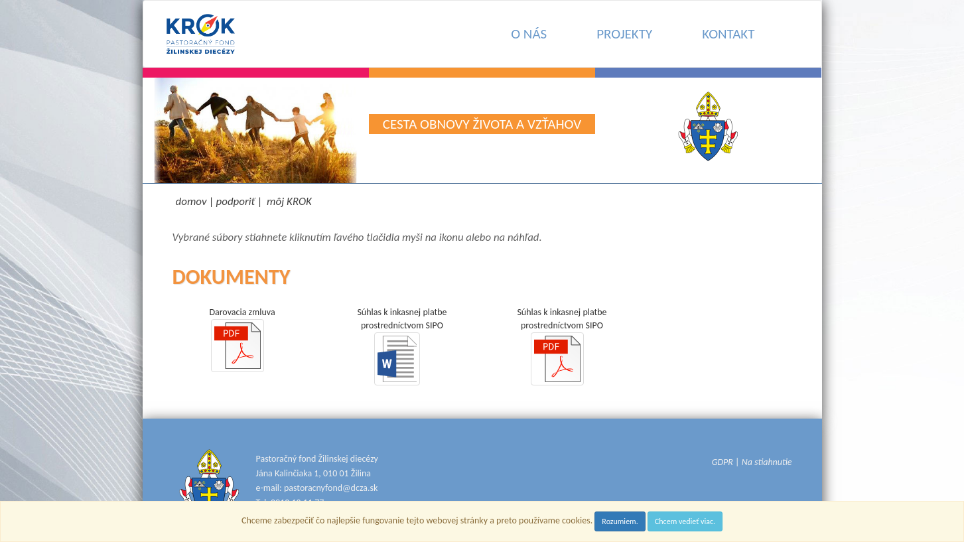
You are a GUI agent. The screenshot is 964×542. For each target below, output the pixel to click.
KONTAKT (728, 33)
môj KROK (289, 201)
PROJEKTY (624, 33)
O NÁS (529, 33)
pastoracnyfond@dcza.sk (331, 488)
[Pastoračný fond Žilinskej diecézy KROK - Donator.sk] (200, 34)
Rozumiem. (620, 521)
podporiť (235, 201)
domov (191, 201)
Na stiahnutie (767, 462)
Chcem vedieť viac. (685, 521)
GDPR (722, 462)
